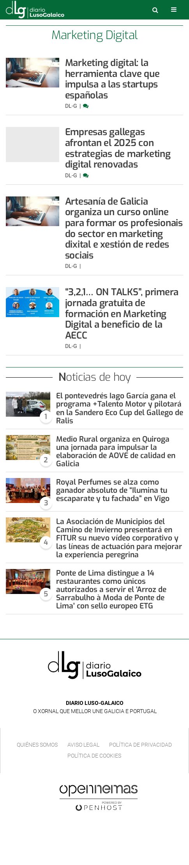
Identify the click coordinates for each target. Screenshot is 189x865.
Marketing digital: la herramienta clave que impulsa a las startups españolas (112, 79)
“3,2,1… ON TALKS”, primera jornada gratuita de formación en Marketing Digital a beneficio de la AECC (122, 313)
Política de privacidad (140, 745)
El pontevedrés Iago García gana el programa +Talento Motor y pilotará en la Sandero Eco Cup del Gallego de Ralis (119, 408)
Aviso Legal (83, 745)
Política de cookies (94, 756)
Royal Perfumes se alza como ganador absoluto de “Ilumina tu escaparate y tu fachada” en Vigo (113, 490)
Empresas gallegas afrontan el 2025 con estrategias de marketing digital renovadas (118, 148)
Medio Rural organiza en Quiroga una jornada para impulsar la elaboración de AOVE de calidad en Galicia (115, 451)
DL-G (71, 106)
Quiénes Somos (37, 745)
